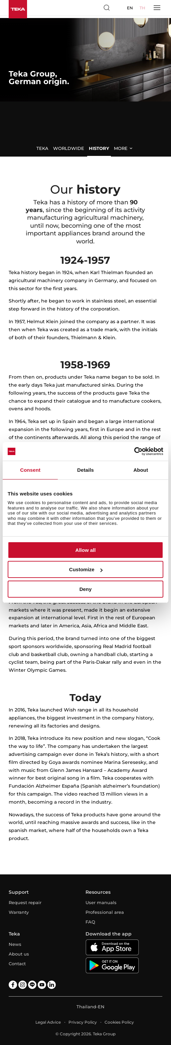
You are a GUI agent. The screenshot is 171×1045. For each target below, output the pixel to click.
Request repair (25, 902)
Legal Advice (48, 1022)
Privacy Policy (82, 1022)
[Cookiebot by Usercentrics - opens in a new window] (134, 451)
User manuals (101, 902)
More (121, 148)
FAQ (90, 921)
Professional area (105, 912)
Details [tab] (85, 470)
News (15, 944)
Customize (86, 569)
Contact (17, 963)
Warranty (19, 912)
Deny (85, 589)
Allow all (85, 550)
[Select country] (119, 8)
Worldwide (68, 148)
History (99, 148)
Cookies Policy (119, 1022)
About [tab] (140, 470)
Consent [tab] (30, 470)
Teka (42, 148)
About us (19, 954)
